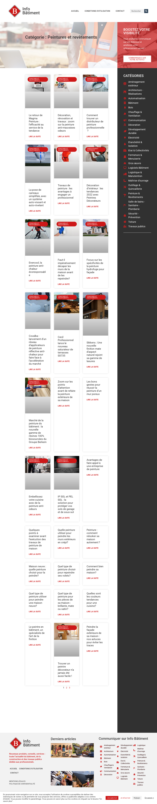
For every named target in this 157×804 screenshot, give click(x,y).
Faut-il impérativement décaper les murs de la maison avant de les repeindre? (67, 269)
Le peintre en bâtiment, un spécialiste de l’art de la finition (37, 633)
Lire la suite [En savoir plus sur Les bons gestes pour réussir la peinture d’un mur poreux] (92, 400)
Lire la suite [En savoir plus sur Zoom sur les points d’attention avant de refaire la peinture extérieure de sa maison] (64, 406)
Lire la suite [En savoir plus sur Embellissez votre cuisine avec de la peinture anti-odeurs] (35, 515)
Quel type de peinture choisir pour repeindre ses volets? (67, 571)
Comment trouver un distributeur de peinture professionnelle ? (95, 123)
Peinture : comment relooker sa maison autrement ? (93, 536)
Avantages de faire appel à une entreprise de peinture (95, 464)
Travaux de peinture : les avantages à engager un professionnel (65, 191)
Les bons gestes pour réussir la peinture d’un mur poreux (94, 388)
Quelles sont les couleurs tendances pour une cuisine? (94, 599)
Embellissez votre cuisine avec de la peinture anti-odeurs (36, 503)
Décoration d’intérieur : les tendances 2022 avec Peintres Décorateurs (95, 193)
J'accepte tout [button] (112, 798)
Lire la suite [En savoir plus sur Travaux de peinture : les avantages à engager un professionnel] (64, 203)
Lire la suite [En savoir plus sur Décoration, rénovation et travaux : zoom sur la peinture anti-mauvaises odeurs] (64, 136)
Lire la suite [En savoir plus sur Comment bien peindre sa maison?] (92, 578)
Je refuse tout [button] (125, 798)
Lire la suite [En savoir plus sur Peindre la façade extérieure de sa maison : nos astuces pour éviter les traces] (92, 651)
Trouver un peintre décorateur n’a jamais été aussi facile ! (66, 669)
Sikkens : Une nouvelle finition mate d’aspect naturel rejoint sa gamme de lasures (94, 352)
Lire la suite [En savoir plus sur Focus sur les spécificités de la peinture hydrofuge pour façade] (92, 278)
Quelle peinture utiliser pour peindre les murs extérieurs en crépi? (67, 536)
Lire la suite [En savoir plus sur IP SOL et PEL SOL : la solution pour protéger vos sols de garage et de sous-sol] (64, 518)
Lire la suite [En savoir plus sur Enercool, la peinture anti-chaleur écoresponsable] (35, 281)
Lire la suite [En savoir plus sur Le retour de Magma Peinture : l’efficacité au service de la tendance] (35, 136)
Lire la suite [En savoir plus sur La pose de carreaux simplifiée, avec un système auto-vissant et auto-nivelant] (35, 211)
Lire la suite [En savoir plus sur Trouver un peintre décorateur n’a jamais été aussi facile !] (64, 682)
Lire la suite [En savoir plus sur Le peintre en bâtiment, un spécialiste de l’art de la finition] (35, 645)
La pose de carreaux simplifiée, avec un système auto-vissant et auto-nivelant (37, 197)
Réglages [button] (137, 798)
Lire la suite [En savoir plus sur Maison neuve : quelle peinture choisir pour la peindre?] (35, 581)
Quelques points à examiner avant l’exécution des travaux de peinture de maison (37, 539)
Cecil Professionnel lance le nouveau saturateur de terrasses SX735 (66, 346)
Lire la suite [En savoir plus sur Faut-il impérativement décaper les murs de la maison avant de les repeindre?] (64, 284)
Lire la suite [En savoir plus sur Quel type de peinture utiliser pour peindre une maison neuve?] (35, 611)
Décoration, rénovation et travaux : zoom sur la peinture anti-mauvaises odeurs (66, 123)
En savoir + (149, 798)
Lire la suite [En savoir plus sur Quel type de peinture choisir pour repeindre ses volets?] (64, 581)
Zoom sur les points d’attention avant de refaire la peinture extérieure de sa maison (66, 391)
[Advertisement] (66, 709)
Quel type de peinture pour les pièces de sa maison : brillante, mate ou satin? (66, 601)
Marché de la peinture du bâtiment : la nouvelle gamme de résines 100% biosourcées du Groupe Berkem (37, 431)
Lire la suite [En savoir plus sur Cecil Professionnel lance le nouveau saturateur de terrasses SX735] (64, 361)
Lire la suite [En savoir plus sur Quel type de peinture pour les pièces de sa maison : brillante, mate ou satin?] (64, 615)
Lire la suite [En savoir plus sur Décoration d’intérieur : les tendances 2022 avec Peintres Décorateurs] (92, 206)
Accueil (75, 11)
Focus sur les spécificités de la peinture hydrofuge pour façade (95, 266)
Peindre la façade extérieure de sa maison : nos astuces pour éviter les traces (95, 636)
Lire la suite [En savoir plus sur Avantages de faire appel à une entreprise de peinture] (92, 475)
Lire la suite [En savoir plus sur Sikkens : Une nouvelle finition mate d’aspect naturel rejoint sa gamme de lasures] (92, 367)
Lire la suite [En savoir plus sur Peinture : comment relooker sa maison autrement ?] (92, 548)
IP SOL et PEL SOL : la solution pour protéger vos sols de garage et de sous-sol (66, 504)
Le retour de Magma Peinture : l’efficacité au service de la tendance (36, 123)
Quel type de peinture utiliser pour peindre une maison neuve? (38, 599)
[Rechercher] (146, 11)
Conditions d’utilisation (97, 11)
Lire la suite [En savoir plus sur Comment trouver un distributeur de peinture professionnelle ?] (92, 136)
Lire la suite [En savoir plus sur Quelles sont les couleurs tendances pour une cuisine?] (92, 611)
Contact (120, 11)
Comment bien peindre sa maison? (95, 569)
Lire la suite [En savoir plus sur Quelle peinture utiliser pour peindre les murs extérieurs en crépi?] (64, 548)
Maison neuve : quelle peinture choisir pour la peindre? (37, 571)
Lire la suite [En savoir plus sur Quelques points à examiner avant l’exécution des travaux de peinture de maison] (35, 554)
